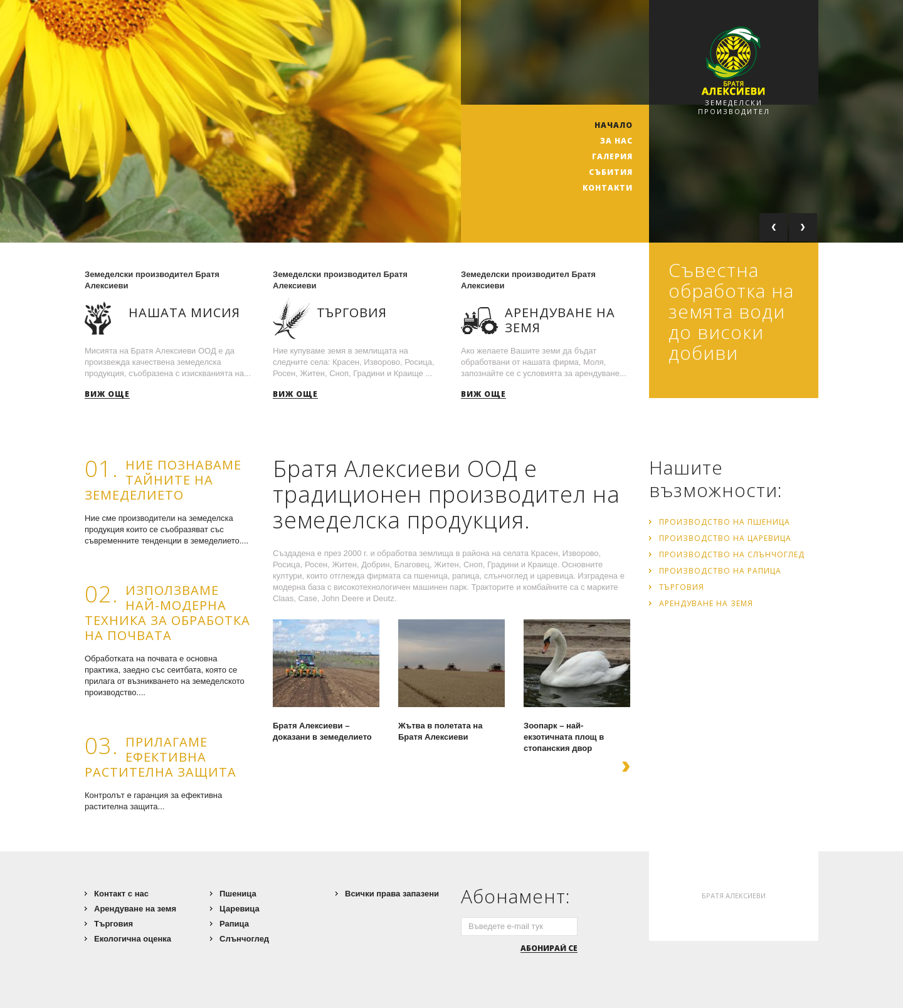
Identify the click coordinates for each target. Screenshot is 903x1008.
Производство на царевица (725, 538)
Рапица (234, 923)
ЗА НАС (616, 140)
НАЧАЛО (613, 125)
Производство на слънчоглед (732, 554)
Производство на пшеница (724, 522)
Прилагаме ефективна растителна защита (160, 756)
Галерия (612, 156)
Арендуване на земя (706, 603)
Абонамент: (516, 896)
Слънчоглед (244, 938)
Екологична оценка (132, 938)
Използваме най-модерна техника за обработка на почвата (167, 613)
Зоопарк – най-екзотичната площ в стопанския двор (564, 737)
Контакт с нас (121, 893)
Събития (611, 172)
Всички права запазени (392, 893)
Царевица (239, 908)
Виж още (107, 394)
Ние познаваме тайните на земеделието (163, 479)
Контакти (608, 187)
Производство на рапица (720, 570)
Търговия (681, 587)
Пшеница (237, 893)
